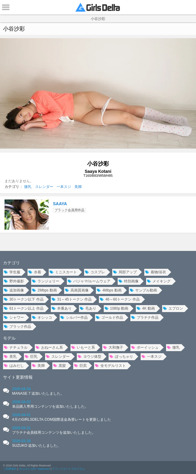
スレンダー (44, 187)
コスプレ (95, 272)
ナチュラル (16, 347)
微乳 (27, 187)
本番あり (62, 308)
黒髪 (59, 366)
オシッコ (42, 317)
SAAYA (60, 203)
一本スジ (64, 187)
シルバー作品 (74, 317)
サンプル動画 (143, 290)
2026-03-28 (36, 443)
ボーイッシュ (144, 347)
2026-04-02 (50, 404)
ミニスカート (63, 272)
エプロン (173, 308)
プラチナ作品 (144, 317)
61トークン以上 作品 (24, 308)
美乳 (10, 356)
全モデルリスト (110, 366)
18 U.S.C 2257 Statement (34, 468)
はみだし (14, 366)
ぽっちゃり (121, 356)
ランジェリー (45, 281)
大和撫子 (113, 347)
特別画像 (129, 281)
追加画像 (14, 290)
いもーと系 (83, 347)
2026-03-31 (54, 430)
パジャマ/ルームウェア (89, 281)
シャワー (14, 317)
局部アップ (125, 272)
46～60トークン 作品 (120, 299)
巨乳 (31, 356)
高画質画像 (77, 290)
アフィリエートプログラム (68, 468)
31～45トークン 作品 (72, 299)
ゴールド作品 (109, 317)
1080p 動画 (117, 308)
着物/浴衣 (155, 272)
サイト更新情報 (18, 377)
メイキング (159, 281)
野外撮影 (14, 281)
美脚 (78, 187)
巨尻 (80, 366)
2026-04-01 (61, 417)
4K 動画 (146, 308)
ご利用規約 (10, 468)
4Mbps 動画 (109, 290)
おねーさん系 (49, 347)
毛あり (88, 308)
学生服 (12, 272)
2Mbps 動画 (44, 290)
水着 (34, 272)
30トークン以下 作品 (24, 299)
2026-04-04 (38, 391)
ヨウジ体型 (89, 356)
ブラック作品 (17, 326)
